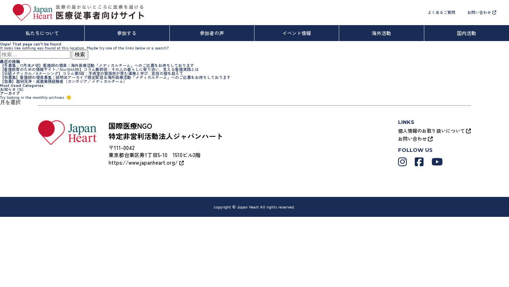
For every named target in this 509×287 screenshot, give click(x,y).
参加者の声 (212, 32)
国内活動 (466, 32)
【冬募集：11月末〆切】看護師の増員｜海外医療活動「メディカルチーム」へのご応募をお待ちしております (97, 65)
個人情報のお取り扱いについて (434, 130)
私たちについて (42, 32)
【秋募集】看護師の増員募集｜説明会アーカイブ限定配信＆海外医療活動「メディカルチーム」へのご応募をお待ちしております (115, 77)
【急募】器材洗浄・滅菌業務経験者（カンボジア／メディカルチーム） (63, 81)
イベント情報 (296, 32)
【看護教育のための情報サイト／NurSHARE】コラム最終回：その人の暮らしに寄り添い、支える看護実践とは (99, 69)
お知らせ (8, 89)
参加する (126, 32)
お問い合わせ (481, 12)
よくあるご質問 (441, 12)
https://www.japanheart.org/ (146, 162)
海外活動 (381, 32)
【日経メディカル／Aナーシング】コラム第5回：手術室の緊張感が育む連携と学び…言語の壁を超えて (91, 73)
